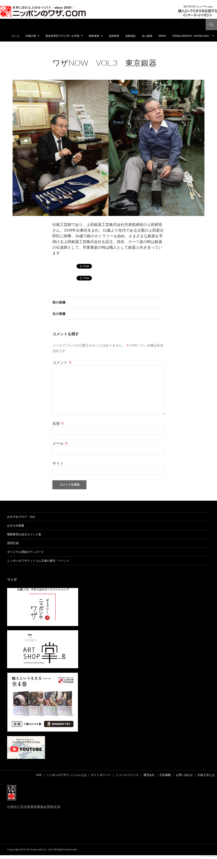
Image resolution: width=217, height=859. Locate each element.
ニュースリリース (127, 775)
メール (60, 443)
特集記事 (31, 35)
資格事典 (114, 35)
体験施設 (130, 35)
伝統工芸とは (206, 775)
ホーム (15, 35)
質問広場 (12, 543)
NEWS (162, 35)
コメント (62, 362)
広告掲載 (165, 775)
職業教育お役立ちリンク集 (24, 534)
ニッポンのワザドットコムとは (66, 775)
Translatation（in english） (191, 35)
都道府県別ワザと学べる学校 (62, 35)
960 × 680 (89, 69)
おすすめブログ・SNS (21, 516)
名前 (58, 423)
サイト (58, 463)
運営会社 (149, 775)
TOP (38, 775)
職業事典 (94, 35)
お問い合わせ (184, 775)
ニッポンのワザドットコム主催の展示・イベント (38, 560)
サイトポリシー (101, 775)
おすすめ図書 (15, 525)
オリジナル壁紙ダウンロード (25, 552)
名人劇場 (147, 35)
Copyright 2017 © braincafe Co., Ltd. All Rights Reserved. (42, 849)
